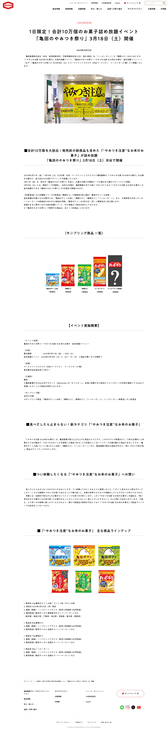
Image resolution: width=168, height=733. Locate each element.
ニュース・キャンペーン (76, 4)
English (88, 702)
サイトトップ (28, 681)
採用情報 (92, 4)
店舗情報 (57, 10)
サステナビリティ (113, 10)
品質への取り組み (92, 10)
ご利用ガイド (79, 722)
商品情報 (29, 10)
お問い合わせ (106, 722)
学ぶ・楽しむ (73, 10)
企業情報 (131, 10)
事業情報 (43, 10)
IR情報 (144, 10)
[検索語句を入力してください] (153, 4)
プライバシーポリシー (63, 722)
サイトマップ (92, 722)
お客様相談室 (104, 4)
